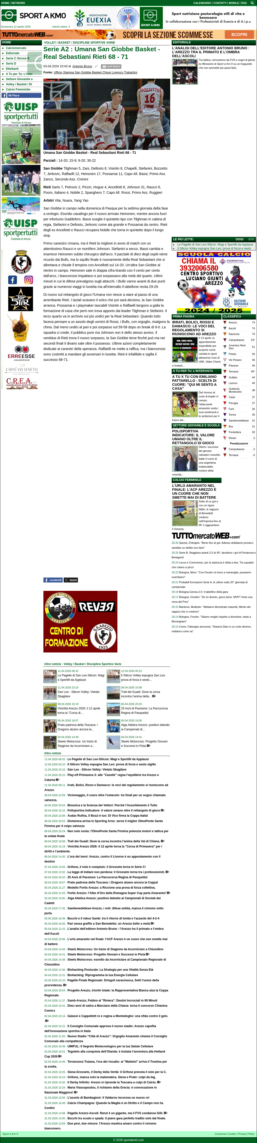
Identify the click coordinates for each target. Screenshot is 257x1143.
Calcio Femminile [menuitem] (16, 89)
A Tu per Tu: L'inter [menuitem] (17, 74)
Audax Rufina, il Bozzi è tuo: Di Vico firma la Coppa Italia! (108, 815)
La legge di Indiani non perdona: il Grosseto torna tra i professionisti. (116, 872)
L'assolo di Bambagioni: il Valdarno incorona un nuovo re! (108, 1097)
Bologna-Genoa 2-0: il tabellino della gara (203, 591)
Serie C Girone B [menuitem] (15, 58)
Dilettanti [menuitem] (10, 68)
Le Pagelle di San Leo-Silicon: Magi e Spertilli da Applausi (108, 759)
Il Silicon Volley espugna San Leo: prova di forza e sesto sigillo (112, 764)
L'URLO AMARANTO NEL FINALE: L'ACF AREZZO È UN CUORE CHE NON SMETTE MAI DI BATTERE (194, 491)
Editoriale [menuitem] (10, 53)
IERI (251, 239)
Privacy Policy (246, 1133)
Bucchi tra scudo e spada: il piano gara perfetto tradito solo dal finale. (117, 1118)
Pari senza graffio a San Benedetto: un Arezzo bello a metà (109, 923)
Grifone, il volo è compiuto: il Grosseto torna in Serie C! (107, 867)
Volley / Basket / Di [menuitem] (17, 84)
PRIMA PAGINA (183, 316)
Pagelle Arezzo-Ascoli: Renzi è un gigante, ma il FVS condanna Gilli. (115, 1113)
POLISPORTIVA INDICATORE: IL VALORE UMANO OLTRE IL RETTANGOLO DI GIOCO (193, 437)
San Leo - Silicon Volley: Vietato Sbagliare (97, 769)
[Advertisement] (214, 161)
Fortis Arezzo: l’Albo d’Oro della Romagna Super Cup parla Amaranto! (117, 893)
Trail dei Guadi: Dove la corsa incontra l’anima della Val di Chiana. (114, 841)
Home (6, 42)
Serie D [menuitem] (9, 63)
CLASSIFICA (232, 316)
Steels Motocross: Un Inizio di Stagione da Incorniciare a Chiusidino (116, 949)
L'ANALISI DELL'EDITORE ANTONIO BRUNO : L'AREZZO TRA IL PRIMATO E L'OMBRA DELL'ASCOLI (211, 52)
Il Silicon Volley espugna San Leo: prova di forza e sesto (214, 248)
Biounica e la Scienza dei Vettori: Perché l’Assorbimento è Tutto (112, 805)
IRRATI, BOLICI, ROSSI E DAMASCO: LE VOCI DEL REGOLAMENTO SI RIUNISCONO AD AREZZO (194, 328)
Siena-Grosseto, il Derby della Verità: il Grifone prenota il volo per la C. (117, 1072)
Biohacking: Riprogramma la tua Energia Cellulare (103, 975)
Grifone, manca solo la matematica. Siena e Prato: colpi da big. (112, 1077)
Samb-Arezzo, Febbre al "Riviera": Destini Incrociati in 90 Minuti (112, 1000)
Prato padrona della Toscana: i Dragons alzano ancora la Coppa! (113, 882)
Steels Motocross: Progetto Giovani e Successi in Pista (106, 954)
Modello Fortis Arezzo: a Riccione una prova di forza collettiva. (112, 887)
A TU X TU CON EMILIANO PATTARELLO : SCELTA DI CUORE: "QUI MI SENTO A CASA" (194, 382)
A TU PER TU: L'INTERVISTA (193, 371)
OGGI (239, 239)
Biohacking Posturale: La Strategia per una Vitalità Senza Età (110, 969)
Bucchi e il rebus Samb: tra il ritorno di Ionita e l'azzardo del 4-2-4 (113, 918)
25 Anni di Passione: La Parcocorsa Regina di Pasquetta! (108, 877)
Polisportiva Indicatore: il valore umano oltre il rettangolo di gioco (114, 810)
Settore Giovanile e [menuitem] (17, 79)
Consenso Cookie (225, 1133)
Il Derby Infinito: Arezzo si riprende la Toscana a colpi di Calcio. (112, 1082)
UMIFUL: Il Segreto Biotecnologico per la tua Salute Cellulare (110, 1046)
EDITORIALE (182, 42)
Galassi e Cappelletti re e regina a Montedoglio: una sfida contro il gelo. (118, 1016)
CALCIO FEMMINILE (187, 480)
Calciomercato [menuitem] (14, 48)
